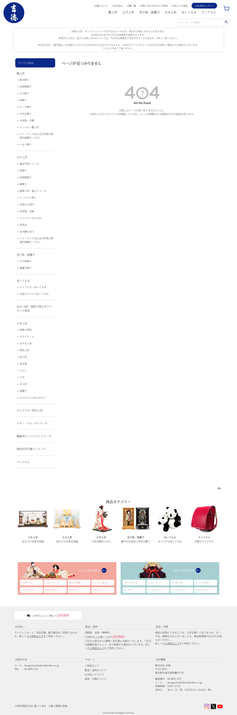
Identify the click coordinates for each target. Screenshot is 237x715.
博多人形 (24, 350)
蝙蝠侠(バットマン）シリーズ (34, 436)
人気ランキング (51, 582)
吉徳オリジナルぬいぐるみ (34, 293)
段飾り (23, 100)
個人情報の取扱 (58, 706)
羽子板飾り (26, 261)
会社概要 (161, 659)
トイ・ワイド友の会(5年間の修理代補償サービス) (36, 135)
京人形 (23, 384)
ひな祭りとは (27, 582)
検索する (226, 22)
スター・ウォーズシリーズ (32, 423)
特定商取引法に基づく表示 (31, 706)
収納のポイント (99, 590)
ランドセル (208, 12)
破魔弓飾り (26, 268)
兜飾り (23, 170)
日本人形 (171, 12)
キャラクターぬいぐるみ (33, 287)
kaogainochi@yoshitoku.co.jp (41, 665)
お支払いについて (94, 674)
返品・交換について (96, 678)
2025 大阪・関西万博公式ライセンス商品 (34, 308)
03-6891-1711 (31, 669)
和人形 (23, 357)
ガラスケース (27, 336)
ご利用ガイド (36, 636)
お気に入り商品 (180, 5)
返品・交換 (162, 626)
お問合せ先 (21, 659)
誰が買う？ (74, 590)
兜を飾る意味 (177, 582)
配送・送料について (96, 670)
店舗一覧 (131, 5)
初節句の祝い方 (202, 590)
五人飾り (24, 93)
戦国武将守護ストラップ (31, 449)
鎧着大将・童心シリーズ (33, 190)
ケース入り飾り (28, 197)
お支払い (20, 626)
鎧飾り (23, 184)
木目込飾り (26, 113)
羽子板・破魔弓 (149, 12)
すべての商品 (25, 63)
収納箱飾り (26, 86)
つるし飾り (26, 144)
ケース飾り (26, 107)
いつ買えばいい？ (155, 590)
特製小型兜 (26, 329)
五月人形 (128, 12)
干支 (22, 377)
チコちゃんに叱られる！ (33, 397)
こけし (23, 370)
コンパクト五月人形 (30, 218)
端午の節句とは (130, 582)
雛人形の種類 (75, 582)
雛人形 (112, 12)
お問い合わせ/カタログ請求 (154, 5)
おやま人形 (26, 343)
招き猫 (23, 363)
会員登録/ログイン (204, 5)
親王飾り (24, 79)
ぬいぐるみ (189, 12)
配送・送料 (91, 626)
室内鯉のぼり (27, 231)
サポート (90, 659)
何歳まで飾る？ (51, 590)
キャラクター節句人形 (30, 410)
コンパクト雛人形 (29, 127)
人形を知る (117, 5)
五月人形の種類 (202, 582)
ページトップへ (219, 488)
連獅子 (23, 390)
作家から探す (27, 204)
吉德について (101, 5)
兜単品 (23, 224)
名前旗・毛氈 (27, 120)
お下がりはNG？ (28, 590)
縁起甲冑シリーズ (29, 163)
